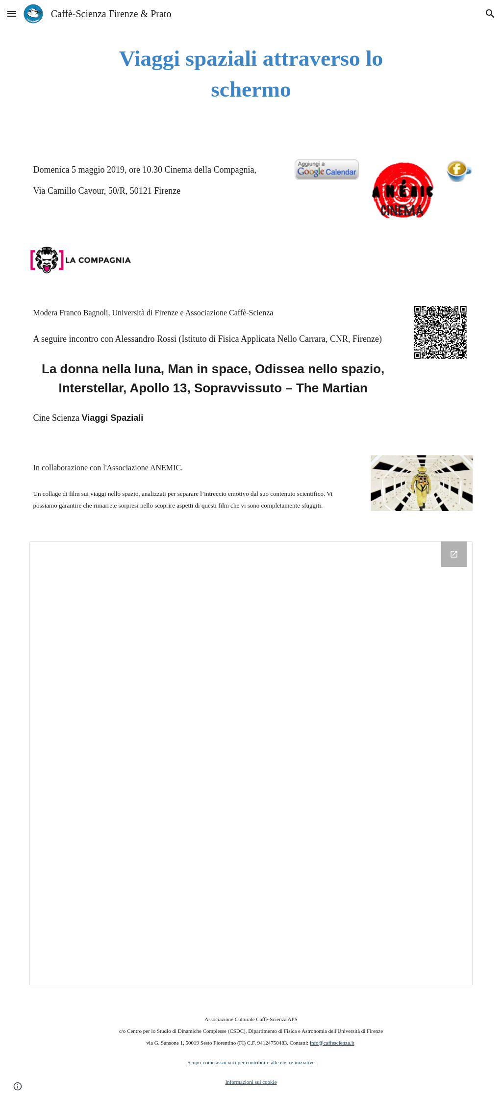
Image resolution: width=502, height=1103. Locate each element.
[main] (251, 73)
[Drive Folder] (251, 763)
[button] (12, 13)
